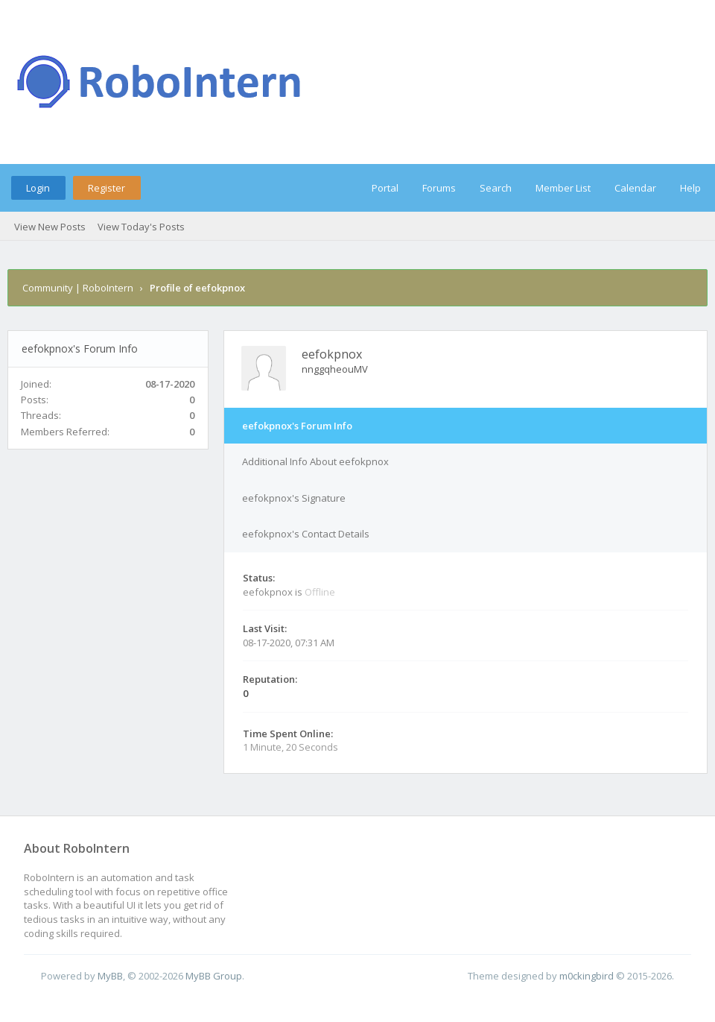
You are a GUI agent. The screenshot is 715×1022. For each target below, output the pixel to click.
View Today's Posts (141, 226)
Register (106, 188)
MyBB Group (213, 975)
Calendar (635, 188)
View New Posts (50, 226)
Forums (439, 188)
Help (690, 188)
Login (38, 188)
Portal (385, 188)
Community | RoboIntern (77, 287)
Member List (563, 188)
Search (496, 188)
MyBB (110, 975)
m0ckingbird (586, 975)
